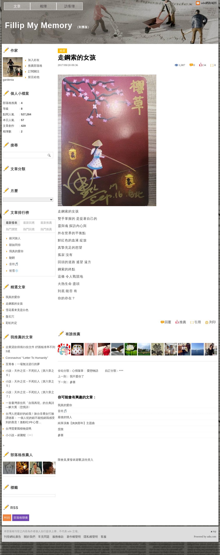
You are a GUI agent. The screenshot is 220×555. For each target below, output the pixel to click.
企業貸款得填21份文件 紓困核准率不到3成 (30, 349)
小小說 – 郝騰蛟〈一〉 (20, 435)
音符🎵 (62, 411)
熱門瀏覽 (11, 229)
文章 (17, 6)
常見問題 (43, 536)
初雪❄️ (13, 270)
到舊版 (83, 27)
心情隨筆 (77, 370)
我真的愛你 (65, 405)
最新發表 (11, 222)
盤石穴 (10, 316)
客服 (103, 536)
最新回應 (29, 222)
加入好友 (33, 60)
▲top (213, 531)
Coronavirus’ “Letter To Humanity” (27, 357)
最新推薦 (46, 222)
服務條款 (58, 536)
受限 (60, 429)
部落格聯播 (21, 517)
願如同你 (15, 244)
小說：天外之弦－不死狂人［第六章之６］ (30, 373)
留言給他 (33, 77)
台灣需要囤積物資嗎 (18, 428)
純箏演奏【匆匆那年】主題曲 (76, 423)
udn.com (211, 536)
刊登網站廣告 (12, 536)
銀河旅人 (15, 238)
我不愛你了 (77, 376)
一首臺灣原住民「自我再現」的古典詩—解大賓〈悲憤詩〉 (30, 405)
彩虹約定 (11, 323)
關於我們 (29, 536)
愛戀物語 (92, 370)
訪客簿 (69, 6)
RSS (7, 517)
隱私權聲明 (91, 536)
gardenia (8, 79)
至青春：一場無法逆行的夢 (23, 364)
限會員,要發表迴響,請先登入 (75, 459)
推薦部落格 (35, 65)
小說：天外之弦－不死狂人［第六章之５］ (30, 383)
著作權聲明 (74, 536)
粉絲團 (8, 551)
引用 (197, 322)
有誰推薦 (72, 334)
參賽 (73, 382)
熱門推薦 (46, 229)
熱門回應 (29, 229)
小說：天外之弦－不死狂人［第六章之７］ (30, 394)
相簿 (43, 6)
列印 (212, 322)
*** (121, 370)
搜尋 (49, 155)
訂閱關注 (33, 71)
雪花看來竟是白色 (17, 310)
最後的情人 (65, 417)
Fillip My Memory (38, 25)
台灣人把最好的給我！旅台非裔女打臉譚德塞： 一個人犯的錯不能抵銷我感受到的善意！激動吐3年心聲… (30, 418)
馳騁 (12, 257)
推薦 (183, 322)
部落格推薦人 (22, 455)
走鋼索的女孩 (14, 303)
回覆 (168, 322)
